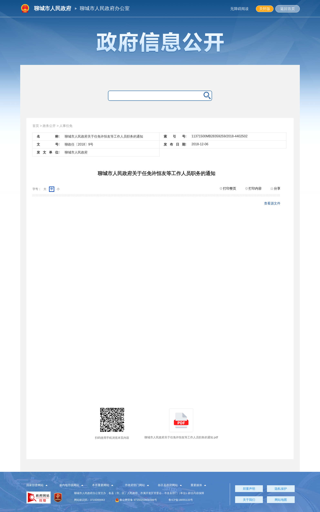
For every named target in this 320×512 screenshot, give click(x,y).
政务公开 (49, 126)
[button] (39, 485)
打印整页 (228, 188)
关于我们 (249, 499)
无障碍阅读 (239, 9)
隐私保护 (281, 488)
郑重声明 (249, 488)
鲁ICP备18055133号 (181, 499)
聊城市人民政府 (52, 8)
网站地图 (281, 499)
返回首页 (287, 9)
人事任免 (65, 126)
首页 (35, 126)
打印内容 (253, 188)
